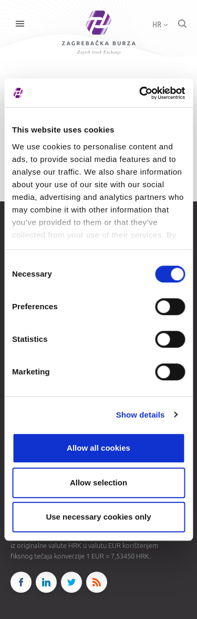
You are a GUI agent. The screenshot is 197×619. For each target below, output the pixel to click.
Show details (140, 414)
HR (160, 24)
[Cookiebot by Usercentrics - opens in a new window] (140, 93)
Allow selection (98, 482)
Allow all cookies (98, 447)
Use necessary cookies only (98, 516)
